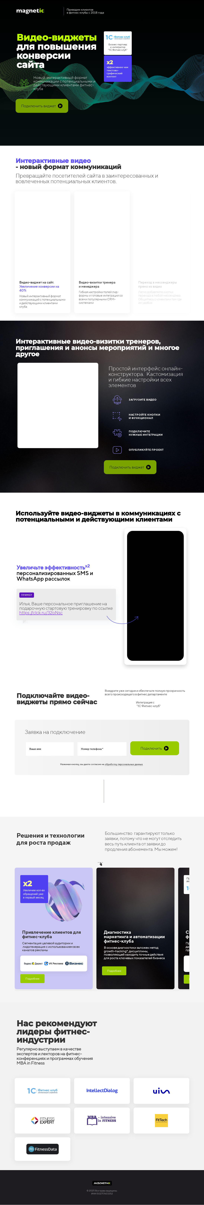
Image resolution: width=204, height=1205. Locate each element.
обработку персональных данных (124, 764)
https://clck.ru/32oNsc (41, 612)
